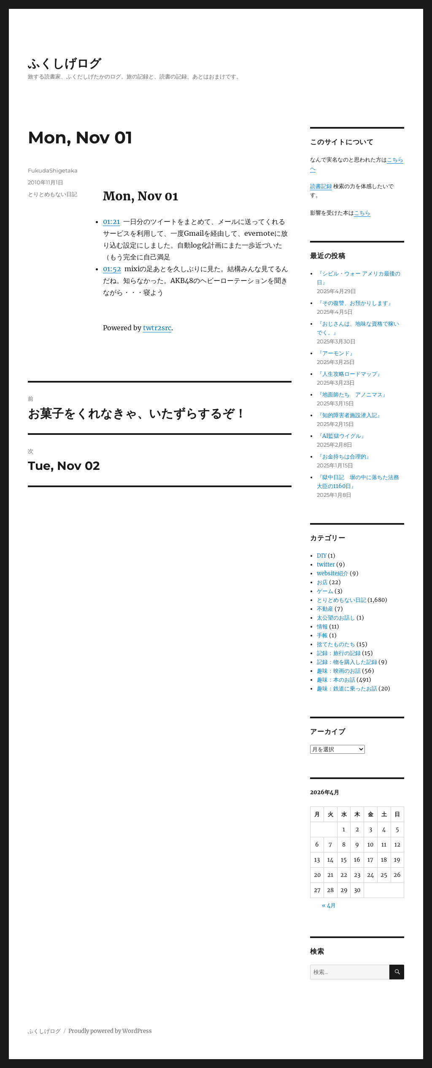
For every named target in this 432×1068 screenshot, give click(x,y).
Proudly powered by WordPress (110, 1031)
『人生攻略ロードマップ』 (350, 374)
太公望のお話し (336, 617)
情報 (322, 626)
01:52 (112, 268)
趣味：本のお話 (336, 679)
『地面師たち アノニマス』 (352, 394)
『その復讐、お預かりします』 (355, 303)
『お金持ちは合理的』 (344, 456)
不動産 (325, 608)
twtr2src (157, 328)
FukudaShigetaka (53, 170)
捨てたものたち (336, 644)
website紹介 (332, 573)
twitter (326, 564)
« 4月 (329, 905)
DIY (322, 555)
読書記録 (321, 186)
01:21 (111, 221)
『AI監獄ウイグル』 (342, 436)
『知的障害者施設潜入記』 (350, 415)
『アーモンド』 (336, 353)
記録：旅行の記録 (339, 653)
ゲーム (325, 591)
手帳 (322, 635)
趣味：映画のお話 (339, 670)
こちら (362, 212)
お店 (322, 582)
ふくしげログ (64, 63)
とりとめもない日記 (52, 194)
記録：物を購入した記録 (347, 662)
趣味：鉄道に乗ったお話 (347, 688)
